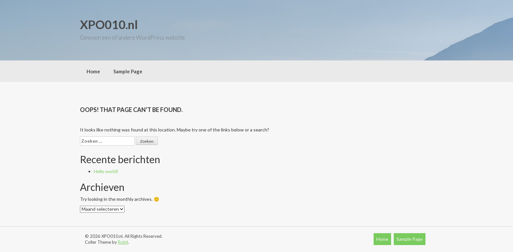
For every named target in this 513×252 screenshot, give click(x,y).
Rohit (123, 242)
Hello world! (106, 171)
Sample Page (127, 71)
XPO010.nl (109, 24)
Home (93, 71)
